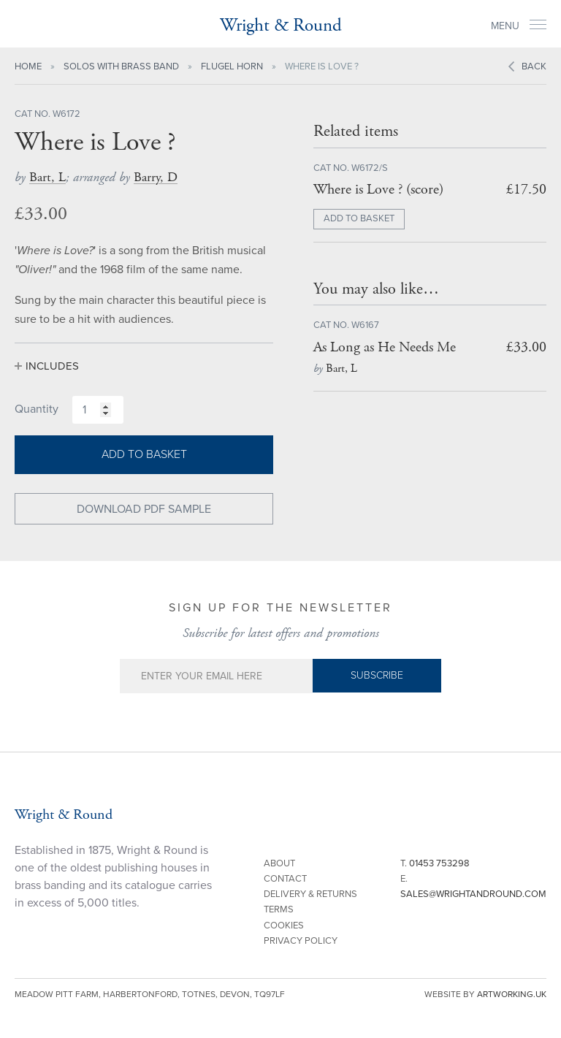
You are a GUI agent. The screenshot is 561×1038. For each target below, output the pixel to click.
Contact (285, 879)
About (279, 863)
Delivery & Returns (310, 894)
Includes (52, 366)
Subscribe (377, 675)
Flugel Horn (232, 66)
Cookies (284, 925)
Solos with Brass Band (121, 66)
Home (28, 66)
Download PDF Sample (144, 509)
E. (473, 886)
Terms (279, 909)
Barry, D (156, 177)
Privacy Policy (300, 941)
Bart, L (47, 177)
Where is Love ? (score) (378, 189)
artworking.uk (511, 994)
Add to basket (144, 454)
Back (534, 66)
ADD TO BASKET (359, 218)
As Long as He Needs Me (384, 347)
